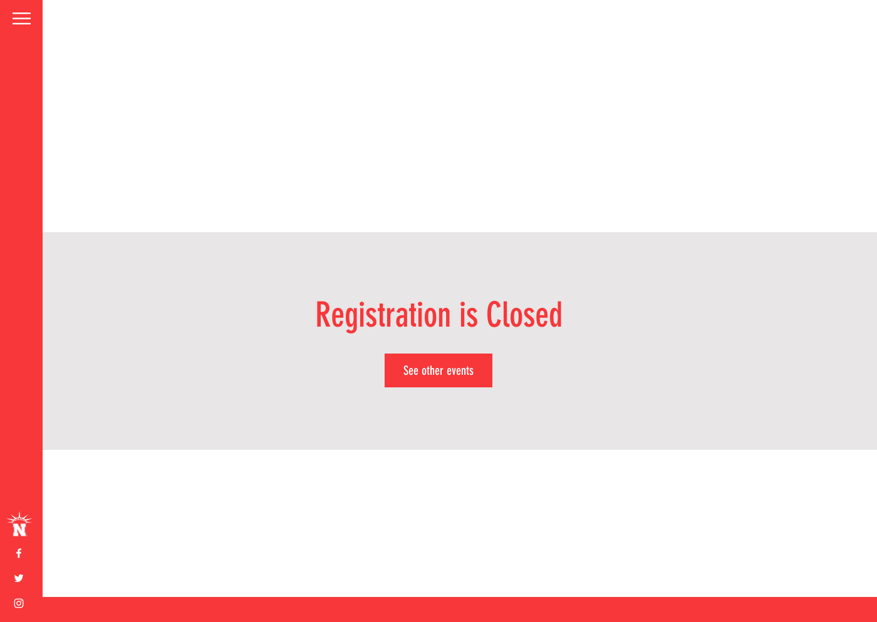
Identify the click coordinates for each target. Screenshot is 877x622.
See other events (438, 370)
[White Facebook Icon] (19, 553)
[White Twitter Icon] (19, 578)
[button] (22, 18)
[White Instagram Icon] (19, 603)
